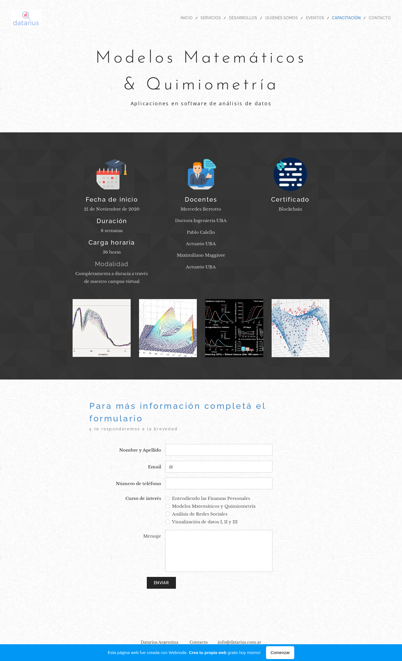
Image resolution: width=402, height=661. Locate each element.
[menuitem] (203, 18)
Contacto (199, 642)
